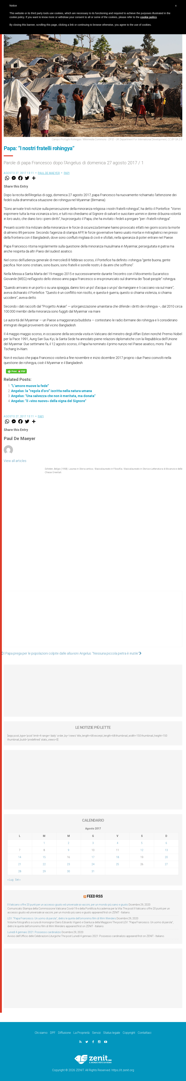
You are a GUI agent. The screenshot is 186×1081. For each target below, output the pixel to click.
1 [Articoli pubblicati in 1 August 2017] (44, 843)
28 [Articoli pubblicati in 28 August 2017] (19, 871)
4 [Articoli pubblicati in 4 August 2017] (117, 843)
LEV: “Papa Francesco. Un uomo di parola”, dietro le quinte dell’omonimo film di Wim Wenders (61, 918)
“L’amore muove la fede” (30, 386)
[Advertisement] (93, 623)
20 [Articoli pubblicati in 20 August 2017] (166, 857)
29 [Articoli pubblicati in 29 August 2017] (44, 871)
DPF (53, 1032)
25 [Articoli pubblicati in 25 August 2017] (117, 864)
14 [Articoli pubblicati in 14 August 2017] (19, 857)
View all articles (15, 461)
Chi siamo (41, 1032)
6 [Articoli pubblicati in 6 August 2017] (166, 843)
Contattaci (144, 1032)
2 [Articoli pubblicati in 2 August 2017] (68, 843)
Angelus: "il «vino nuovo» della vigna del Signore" (48, 401)
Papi (67, 173)
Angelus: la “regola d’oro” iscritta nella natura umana (51, 391)
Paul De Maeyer (49, 173)
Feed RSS (95, 896)
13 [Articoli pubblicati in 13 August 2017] (166, 850)
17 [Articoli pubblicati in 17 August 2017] (93, 857)
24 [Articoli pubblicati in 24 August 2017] (93, 864)
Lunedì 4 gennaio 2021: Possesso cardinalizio (34, 932)
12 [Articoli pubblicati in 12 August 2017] (141, 850)
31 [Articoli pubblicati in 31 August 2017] (93, 871)
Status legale (111, 1032)
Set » (17, 879)
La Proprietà (81, 1032)
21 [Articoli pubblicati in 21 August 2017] (19, 864)
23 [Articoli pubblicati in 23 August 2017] (68, 864)
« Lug (10, 879)
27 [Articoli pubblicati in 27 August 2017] (166, 864)
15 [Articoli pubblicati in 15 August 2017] (44, 857)
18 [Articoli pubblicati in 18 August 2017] (117, 857)
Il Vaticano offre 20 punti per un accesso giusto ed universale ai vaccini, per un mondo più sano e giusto (67, 904)
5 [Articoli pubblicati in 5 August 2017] (142, 843)
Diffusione (64, 1032)
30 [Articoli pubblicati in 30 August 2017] (68, 871)
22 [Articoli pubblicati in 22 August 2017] (44, 864)
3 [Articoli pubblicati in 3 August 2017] (93, 843)
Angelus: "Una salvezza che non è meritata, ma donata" (53, 396)
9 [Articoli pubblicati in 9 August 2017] (68, 850)
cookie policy (148, 17)
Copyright (129, 1032)
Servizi (96, 1032)
